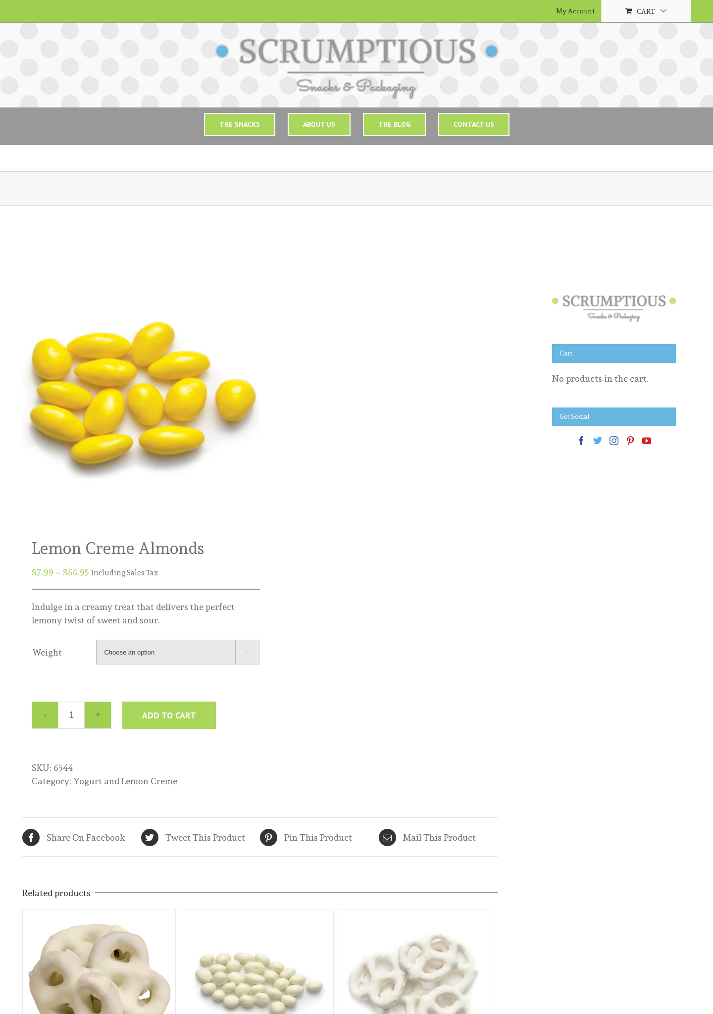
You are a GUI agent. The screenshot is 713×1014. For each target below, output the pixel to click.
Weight (47, 652)
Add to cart (169, 715)
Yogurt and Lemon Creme (125, 781)
